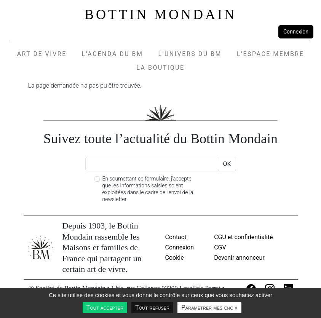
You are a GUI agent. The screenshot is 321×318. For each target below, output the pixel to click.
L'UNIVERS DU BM (190, 54)
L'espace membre (270, 54)
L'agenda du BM (112, 54)
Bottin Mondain (160, 14)
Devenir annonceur (239, 257)
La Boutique (160, 67)
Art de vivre (42, 54)
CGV (220, 247)
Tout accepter (104, 307)
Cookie (174, 257)
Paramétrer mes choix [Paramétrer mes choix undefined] (209, 307)
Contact (176, 237)
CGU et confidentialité (243, 237)
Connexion (295, 32)
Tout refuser (152, 307)
